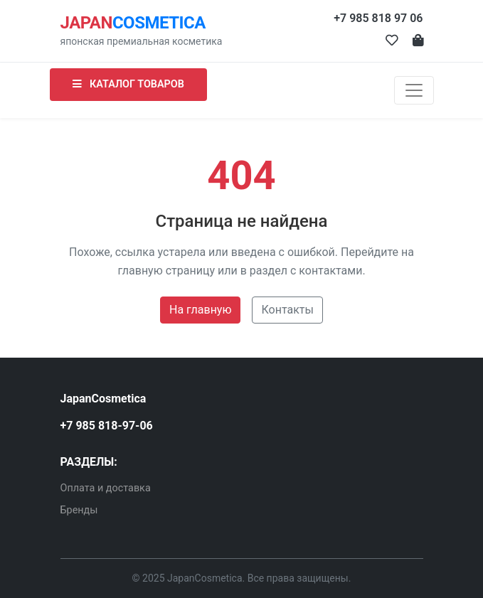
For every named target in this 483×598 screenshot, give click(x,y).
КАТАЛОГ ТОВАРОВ (128, 84)
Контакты (287, 309)
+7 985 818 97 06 (378, 18)
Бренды (79, 510)
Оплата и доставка (105, 488)
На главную (200, 309)
